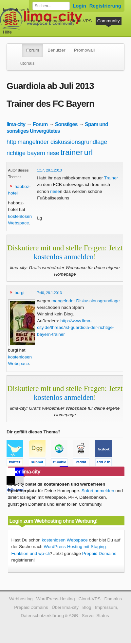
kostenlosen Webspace (65, 540)
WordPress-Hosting (22, 20)
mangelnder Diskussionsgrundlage (85, 300)
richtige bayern (26, 153)
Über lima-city (65, 607)
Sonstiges (66, 124)
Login (79, 6)
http (11, 142)
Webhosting (21, 598)
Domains (56, 20)
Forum (32, 50)
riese (53, 153)
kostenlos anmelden (64, 256)
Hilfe (7, 32)
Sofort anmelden (98, 490)
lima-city (16, 124)
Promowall (84, 50)
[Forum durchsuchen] (51, 6)
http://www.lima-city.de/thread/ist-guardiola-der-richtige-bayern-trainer (75, 327)
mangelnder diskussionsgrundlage (62, 142)
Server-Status (95, 615)
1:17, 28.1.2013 (49, 170)
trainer (72, 152)
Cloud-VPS (81, 20)
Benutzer (56, 50)
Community (108, 20)
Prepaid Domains (99, 553)
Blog (86, 607)
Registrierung (105, 6)
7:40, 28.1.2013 (49, 293)
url (88, 152)
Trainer (111, 177)
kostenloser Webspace (25, 9)
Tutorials (26, 63)
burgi (19, 292)
